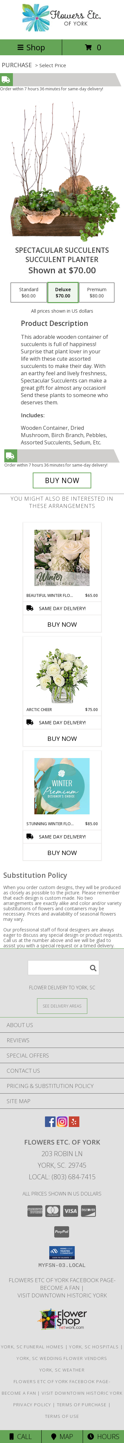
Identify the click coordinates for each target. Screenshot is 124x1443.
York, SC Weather (62, 1370)
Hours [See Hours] (103, 1436)
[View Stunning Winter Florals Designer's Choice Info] (62, 786)
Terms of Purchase (82, 1405)
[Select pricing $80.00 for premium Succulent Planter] (96, 292)
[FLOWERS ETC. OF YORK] (62, 29)
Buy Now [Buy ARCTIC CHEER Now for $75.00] (62, 738)
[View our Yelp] (74, 1125)
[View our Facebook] (50, 1125)
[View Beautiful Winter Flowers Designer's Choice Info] (62, 558)
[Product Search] (63, 967)
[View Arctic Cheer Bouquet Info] (62, 671)
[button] (62, 1252)
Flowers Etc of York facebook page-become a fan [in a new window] (62, 1283)
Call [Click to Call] (21, 1436)
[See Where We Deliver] (62, 1006)
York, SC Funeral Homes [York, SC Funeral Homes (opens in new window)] (32, 1347)
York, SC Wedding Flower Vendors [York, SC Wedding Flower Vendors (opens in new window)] (62, 1358)
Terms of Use (62, 1416)
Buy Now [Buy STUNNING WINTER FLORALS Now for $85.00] (62, 852)
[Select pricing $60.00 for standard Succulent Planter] (29, 292)
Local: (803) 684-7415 (62, 1176)
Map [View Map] (62, 1436)
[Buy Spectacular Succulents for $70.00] (62, 480)
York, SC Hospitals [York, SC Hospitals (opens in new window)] (94, 1347)
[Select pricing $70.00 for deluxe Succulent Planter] (63, 292)
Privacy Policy (32, 1405)
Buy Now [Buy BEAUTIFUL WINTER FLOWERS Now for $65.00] (62, 624)
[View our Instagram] (62, 1125)
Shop (31, 47)
